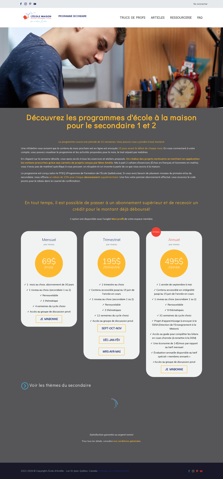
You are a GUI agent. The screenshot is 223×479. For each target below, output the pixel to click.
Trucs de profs (132, 17)
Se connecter (200, 3)
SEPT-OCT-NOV (112, 328)
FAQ (199, 17)
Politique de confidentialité (113, 470)
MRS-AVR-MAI (111, 351)
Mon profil (118, 218)
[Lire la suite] (56, 385)
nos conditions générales (126, 441)
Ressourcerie (181, 17)
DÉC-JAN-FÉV (111, 340)
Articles (157, 17)
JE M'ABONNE (49, 319)
